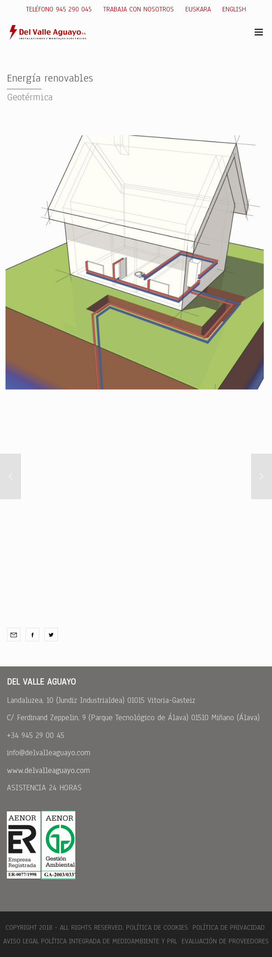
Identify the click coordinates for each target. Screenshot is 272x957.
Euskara (198, 9)
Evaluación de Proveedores (224, 941)
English (234, 9)
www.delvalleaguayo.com (48, 770)
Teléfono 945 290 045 (59, 9)
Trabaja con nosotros (138, 9)
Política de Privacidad (229, 927)
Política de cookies (157, 927)
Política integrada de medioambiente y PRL (109, 941)
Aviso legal (21, 941)
